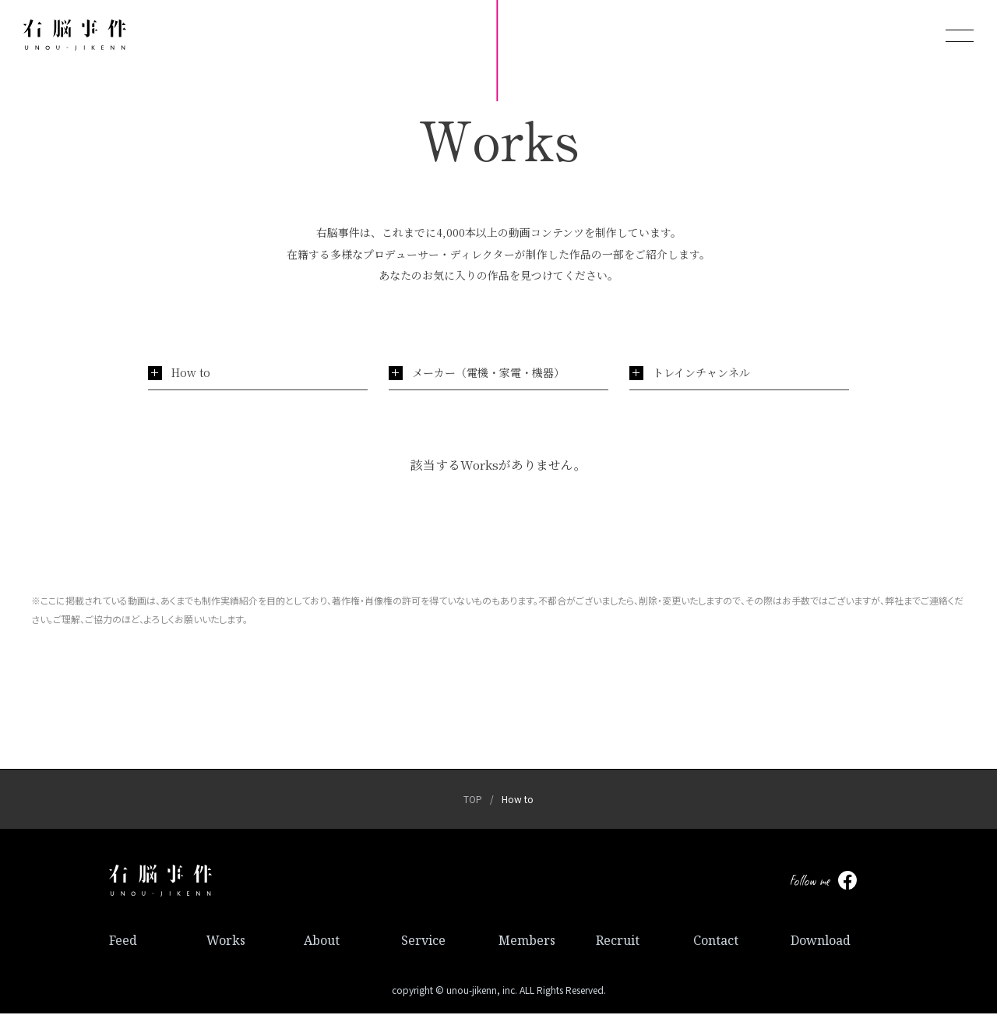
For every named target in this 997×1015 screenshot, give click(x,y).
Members (526, 941)
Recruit (617, 941)
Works (225, 941)
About (322, 941)
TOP (472, 801)
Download (821, 941)
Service (423, 941)
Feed (123, 941)
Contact (715, 941)
